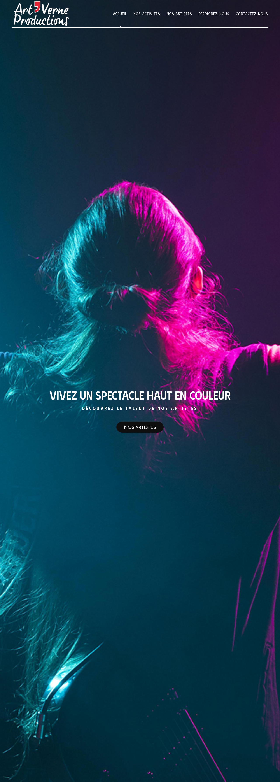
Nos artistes (140, 428)
